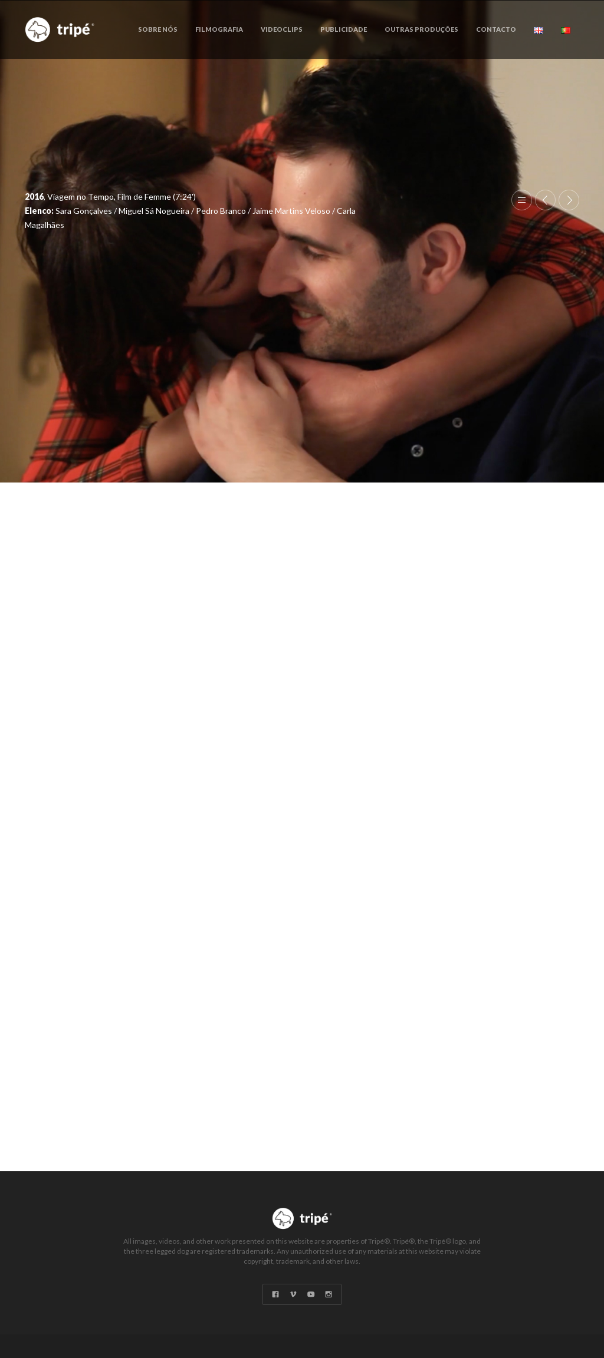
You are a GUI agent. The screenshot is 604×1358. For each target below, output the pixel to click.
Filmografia (219, 29)
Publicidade (343, 29)
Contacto (496, 29)
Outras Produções (421, 29)
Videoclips (282, 29)
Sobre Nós (158, 29)
